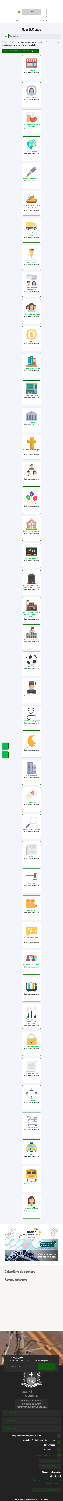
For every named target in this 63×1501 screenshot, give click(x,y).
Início (5, 36)
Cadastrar (47, 1366)
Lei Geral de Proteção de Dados (47, 1490)
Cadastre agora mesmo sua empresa (21, 51)
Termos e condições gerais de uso (47, 1480)
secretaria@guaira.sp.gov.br (45, 1455)
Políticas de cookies (53, 1483)
